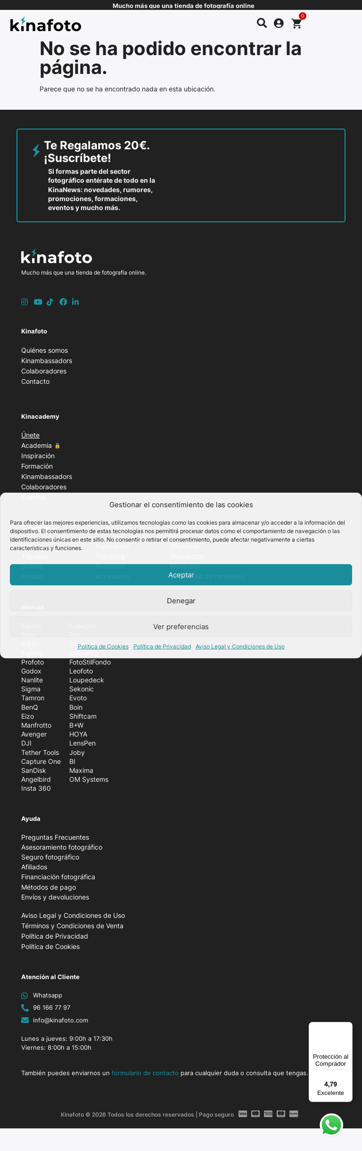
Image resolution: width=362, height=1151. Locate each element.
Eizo (27, 716)
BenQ (29, 707)
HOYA (78, 734)
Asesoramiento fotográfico (61, 847)
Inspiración (40, 456)
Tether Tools (40, 752)
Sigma (31, 689)
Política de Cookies (103, 646)
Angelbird (36, 779)
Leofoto (81, 671)
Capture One (41, 761)
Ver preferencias (181, 626)
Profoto (32, 662)
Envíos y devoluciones (55, 897)
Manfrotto (36, 725)
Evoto (78, 698)
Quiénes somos (44, 350)
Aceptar (181, 574)
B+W (76, 725)
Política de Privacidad (162, 646)
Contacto (35, 381)
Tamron (32, 698)
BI (72, 761)
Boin (75, 707)
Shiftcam (83, 716)
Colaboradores (43, 371)
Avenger (34, 734)
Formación (39, 466)
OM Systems (88, 779)
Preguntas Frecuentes (55, 837)
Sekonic (81, 689)
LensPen (82, 743)
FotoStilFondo (90, 662)
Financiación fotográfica (58, 877)
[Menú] (347, 1027)
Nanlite (32, 680)
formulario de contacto (145, 1073)
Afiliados (34, 867)
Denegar (181, 600)
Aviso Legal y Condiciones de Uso (240, 646)
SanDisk (33, 770)
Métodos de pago (48, 887)
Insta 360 (36, 788)
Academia (43, 445)
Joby (77, 752)
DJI (26, 743)
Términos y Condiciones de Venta (72, 926)
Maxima (81, 770)
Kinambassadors (46, 361)
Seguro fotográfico (50, 857)
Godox (31, 671)
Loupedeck (86, 680)
